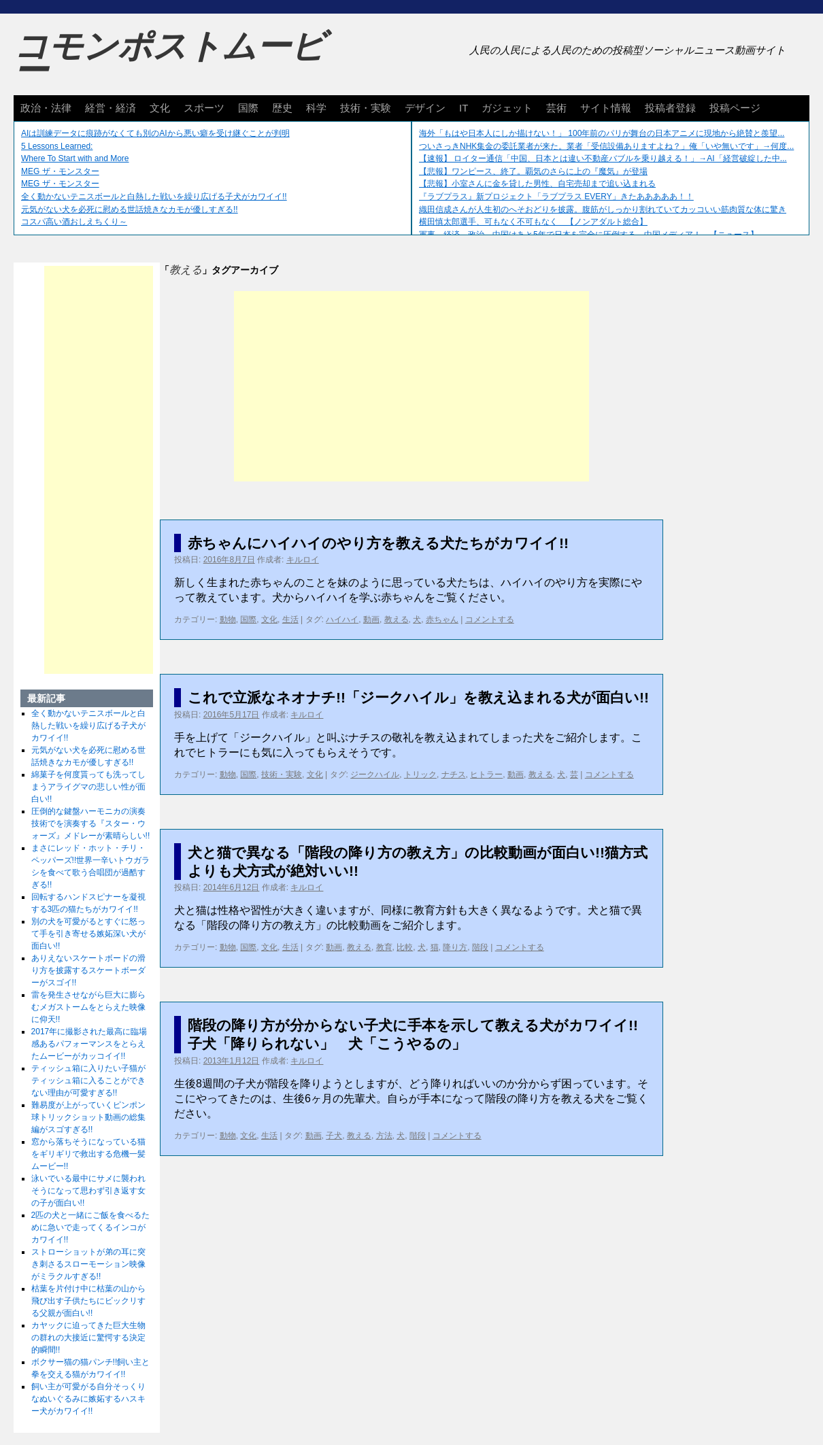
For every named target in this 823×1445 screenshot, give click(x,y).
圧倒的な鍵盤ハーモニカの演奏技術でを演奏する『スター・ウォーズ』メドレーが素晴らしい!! (90, 823)
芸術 (556, 108)
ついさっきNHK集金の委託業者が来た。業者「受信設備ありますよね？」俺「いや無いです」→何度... (606, 146)
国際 (248, 108)
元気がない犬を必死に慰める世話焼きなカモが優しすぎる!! (129, 209)
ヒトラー (486, 774)
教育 (384, 947)
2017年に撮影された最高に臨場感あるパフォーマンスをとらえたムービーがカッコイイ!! (89, 1044)
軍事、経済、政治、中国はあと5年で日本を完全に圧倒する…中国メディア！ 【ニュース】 (588, 234)
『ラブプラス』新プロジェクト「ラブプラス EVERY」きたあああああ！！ (556, 196)
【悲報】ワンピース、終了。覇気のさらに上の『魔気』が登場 (533, 171)
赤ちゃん (442, 619)
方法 (384, 1135)
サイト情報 (605, 108)
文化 (160, 108)
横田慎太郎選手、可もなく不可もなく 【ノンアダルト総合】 (533, 221)
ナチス (453, 774)
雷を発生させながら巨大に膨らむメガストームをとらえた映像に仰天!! (88, 1007)
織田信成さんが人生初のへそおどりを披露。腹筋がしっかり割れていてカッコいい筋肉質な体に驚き (602, 209)
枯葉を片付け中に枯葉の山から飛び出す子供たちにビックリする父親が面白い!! (88, 1301)
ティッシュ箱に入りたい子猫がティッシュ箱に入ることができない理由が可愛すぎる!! (88, 1081)
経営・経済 (110, 108)
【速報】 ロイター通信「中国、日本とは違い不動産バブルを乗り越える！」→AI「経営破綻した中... (603, 158)
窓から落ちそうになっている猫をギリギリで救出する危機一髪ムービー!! (88, 1154)
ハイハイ (342, 619)
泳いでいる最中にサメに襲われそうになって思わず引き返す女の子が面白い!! (88, 1191)
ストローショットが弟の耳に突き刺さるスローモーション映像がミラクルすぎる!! (88, 1264)
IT (463, 108)
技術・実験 (365, 108)
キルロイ (302, 559)
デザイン (425, 108)
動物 (228, 619)
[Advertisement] (411, 386)
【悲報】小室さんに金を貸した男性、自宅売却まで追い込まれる (537, 183)
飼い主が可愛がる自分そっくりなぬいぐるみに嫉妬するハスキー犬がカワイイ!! (88, 1399)
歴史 (282, 108)
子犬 (334, 1135)
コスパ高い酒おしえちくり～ (74, 221)
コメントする (489, 619)
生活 (290, 619)
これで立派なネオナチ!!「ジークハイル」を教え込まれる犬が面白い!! (418, 697)
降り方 (455, 947)
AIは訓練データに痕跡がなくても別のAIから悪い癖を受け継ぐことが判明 (155, 133)
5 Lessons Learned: (57, 146)
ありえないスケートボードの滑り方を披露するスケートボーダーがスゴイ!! (88, 970)
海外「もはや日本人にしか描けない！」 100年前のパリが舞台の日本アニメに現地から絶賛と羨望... (601, 133)
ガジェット (507, 108)
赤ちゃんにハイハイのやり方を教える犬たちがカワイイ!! (378, 543)
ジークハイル (374, 774)
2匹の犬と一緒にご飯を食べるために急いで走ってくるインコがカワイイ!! (90, 1227)
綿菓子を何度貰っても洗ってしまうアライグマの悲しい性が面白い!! (88, 787)
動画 (371, 619)
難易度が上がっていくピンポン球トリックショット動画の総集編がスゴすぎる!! (88, 1117)
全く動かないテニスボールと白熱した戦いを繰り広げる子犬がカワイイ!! (154, 196)
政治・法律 (45, 108)
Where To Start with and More (75, 158)
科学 (316, 108)
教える (396, 619)
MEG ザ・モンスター (60, 171)
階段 (480, 947)
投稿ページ (734, 108)
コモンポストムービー (169, 58)
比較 (405, 947)
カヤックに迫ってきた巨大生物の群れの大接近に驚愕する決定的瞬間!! (88, 1338)
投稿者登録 (670, 108)
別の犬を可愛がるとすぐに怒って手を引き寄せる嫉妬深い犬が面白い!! (88, 934)
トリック (420, 774)
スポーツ (204, 108)
